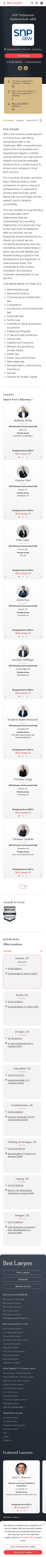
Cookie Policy (27, 1537)
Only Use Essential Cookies (23, 1546)
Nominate (23, 1279)
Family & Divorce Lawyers (13, 1385)
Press (5, 1433)
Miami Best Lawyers (11, 1359)
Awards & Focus (33, 120)
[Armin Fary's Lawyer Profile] (23, 594)
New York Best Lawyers (12, 1329)
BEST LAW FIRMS (20, 104)
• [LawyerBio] (23, 457)
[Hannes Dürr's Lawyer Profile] (23, 474)
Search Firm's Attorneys (18, 399)
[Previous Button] (5, 431)
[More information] (30, 453)
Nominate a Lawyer (11, 1429)
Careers (6, 1437)
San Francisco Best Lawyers (14, 1351)
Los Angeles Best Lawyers (13, 1332)
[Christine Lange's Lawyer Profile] (23, 773)
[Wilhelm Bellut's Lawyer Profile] (23, 415)
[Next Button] (41, 431)
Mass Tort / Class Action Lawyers (16, 1381)
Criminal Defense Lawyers (13, 1388)
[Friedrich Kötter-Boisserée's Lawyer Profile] (23, 714)
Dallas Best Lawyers (11, 1348)
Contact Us (7, 1440)
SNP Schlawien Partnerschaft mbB (23, 426)
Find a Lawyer (23, 1272)
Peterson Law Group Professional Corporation (21, 1484)
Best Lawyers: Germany (12, 1314)
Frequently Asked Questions (14, 1425)
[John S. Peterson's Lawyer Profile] (21, 1472)
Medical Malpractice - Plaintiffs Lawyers (18, 1377)
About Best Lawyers (11, 1418)
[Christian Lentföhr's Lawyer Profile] (23, 833)
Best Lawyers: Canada (12, 1303)
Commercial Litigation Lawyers (15, 1400)
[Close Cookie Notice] (43, 1524)
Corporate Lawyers (10, 1396)
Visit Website (24, 55)
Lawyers (20, 120)
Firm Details (8, 120)
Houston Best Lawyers (12, 1344)
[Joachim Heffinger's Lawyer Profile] (23, 654)
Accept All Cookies (23, 1552)
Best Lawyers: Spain (11, 1311)
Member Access (23, 1286)
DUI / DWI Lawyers (10, 1392)
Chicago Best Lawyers (11, 1336)
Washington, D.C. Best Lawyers (15, 1340)
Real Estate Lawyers (11, 1403)
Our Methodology (10, 1421)
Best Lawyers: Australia (12, 1307)
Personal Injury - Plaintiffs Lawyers (16, 1373)
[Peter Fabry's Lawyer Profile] (23, 534)
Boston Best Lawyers (11, 1355)
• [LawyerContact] (26, 457)
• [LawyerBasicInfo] (19, 457)
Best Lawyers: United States (14, 1299)
